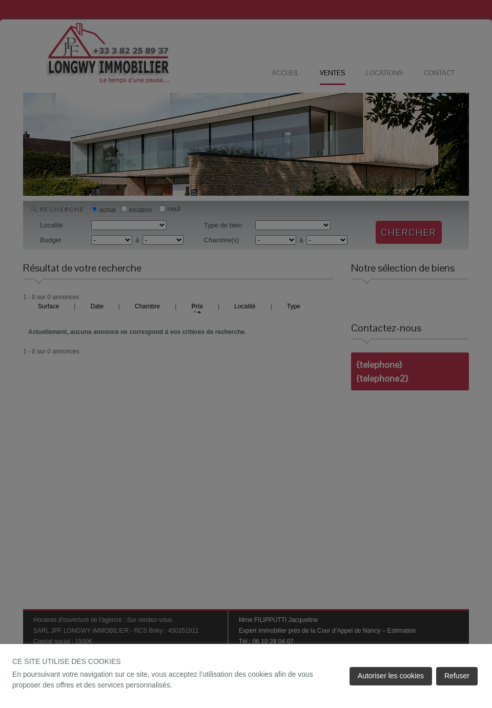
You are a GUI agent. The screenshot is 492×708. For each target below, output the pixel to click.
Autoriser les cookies (391, 676)
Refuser (456, 676)
